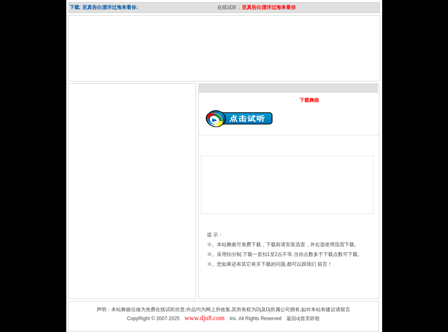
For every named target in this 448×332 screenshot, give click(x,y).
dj (298, 318)
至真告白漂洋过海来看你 (269, 7)
